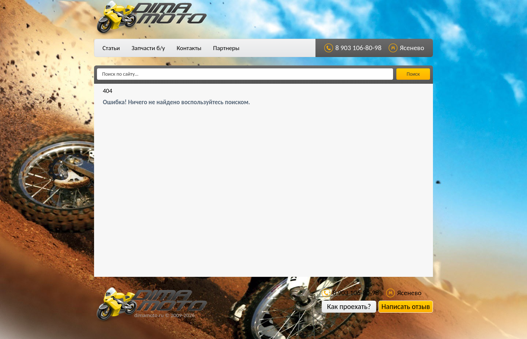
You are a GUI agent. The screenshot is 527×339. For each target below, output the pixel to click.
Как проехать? (349, 306)
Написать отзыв (405, 306)
